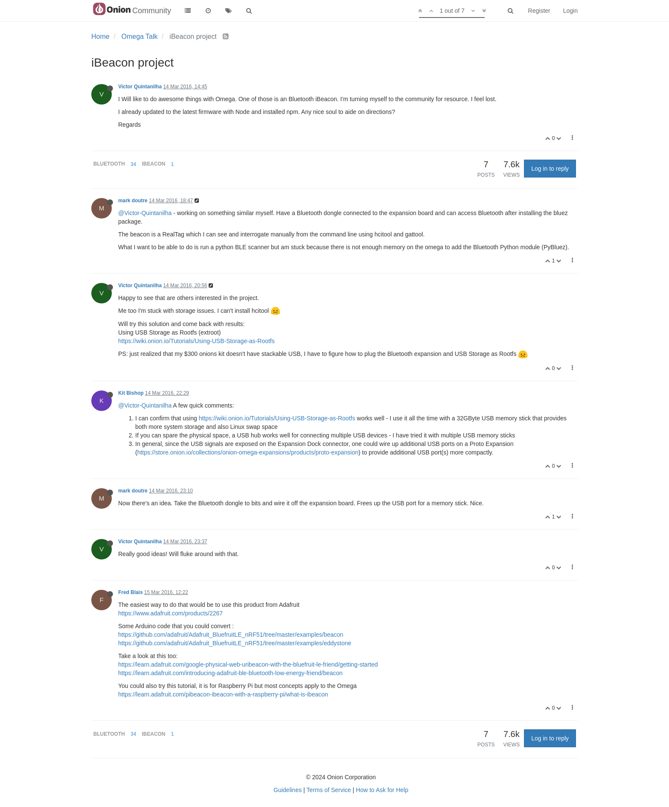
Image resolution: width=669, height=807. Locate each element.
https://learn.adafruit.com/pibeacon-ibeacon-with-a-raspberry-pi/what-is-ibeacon (223, 694)
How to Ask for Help (382, 790)
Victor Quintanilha (140, 87)
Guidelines (287, 790)
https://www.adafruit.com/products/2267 (170, 613)
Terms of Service (328, 790)
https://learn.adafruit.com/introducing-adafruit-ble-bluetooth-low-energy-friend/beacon (230, 673)
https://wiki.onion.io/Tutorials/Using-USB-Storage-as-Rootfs (196, 341)
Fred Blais (130, 592)
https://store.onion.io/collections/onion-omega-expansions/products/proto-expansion (247, 452)
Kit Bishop (130, 393)
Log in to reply (550, 168)
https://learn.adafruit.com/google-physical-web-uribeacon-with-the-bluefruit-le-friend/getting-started (248, 664)
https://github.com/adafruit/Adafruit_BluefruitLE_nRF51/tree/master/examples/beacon (230, 634)
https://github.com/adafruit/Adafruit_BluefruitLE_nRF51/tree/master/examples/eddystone (234, 643)
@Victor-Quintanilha (145, 213)
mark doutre (133, 201)
